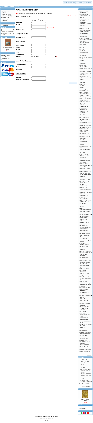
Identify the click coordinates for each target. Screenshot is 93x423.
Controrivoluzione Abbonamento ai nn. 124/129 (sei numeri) (86, 385)
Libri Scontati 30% (5, 14)
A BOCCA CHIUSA (84, 201)
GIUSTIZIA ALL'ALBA (85, 200)
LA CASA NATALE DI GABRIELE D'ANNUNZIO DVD (85, 343)
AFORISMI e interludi (85, 168)
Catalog (6, 6)
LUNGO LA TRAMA (85, 399)
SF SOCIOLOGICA (84, 106)
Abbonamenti (4, 11)
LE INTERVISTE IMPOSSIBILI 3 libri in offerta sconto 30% (85, 94)
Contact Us (3, 59)
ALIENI (82, 85)
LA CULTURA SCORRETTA (7, 47)
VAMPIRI (82, 84)
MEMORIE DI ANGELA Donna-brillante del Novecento (85, 235)
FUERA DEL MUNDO (85, 351)
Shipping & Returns (5, 55)
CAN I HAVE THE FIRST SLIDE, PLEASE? (84, 183)
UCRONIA (82, 104)
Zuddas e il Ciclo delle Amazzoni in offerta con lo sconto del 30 (85, 73)
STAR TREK (83, 203)
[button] (69, 2)
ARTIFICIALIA (83, 330)
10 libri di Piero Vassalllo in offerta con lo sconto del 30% (86, 59)
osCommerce (49, 418)
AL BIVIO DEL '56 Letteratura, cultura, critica (85, 119)
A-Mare (82, 220)
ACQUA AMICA (84, 14)
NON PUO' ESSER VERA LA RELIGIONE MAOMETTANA (85, 227)
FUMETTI (82, 87)
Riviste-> (3, 19)
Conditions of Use (5, 58)
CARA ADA (83, 298)
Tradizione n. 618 (84, 128)
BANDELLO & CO (84, 42)
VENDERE (82, 309)
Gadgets (3, 20)
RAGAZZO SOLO (84, 268)
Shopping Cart (82, 8)
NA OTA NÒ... (84, 377)
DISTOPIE (82, 114)
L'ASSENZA (83, 44)
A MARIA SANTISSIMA (85, 349)
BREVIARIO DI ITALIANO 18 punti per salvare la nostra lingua (85, 283)
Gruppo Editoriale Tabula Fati (51, 416)
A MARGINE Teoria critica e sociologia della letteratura (86, 78)
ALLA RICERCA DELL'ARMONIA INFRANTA (84, 248)
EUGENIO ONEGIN (85, 232)
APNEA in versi (84, 230)
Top (2, 6)
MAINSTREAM (83, 116)
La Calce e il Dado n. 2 (85, 251)
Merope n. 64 (83, 335)
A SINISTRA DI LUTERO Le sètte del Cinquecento (85, 160)
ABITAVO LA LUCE (84, 17)
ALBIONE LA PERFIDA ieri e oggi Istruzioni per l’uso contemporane (85, 148)
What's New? (4, 37)
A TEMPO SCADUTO (85, 15)
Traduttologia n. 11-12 (85, 96)
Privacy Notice (4, 56)
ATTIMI (82, 49)
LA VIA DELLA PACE (86, 366)
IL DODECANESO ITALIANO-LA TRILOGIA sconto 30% (86, 165)
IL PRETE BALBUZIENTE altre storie (85, 315)
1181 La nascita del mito (86, 170)
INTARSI (83, 367)
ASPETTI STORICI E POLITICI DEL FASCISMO (85, 20)
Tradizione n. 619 (84, 90)
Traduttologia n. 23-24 (85, 89)
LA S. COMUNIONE (85, 369)
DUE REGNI (83, 311)
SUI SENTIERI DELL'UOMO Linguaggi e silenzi (85, 240)
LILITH (82, 378)
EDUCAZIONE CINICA (85, 287)
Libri (2, 12)
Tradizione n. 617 (84, 195)
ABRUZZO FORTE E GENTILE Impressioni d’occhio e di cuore (85, 189)
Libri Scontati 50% (5, 15)
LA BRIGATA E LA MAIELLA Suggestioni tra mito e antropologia (85, 278)
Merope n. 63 (83, 340)
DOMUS (82, 208)
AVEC (81, 46)
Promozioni (3, 17)
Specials (80, 388)
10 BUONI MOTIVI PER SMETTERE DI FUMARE (86, 254)
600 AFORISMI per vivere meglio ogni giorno (84, 265)
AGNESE (82, 286)
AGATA (82, 47)
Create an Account (14, 6)
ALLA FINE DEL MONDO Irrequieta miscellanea (84, 156)
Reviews (80, 404)
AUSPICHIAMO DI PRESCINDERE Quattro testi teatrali (86, 40)
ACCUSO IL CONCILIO (85, 209)
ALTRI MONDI (83, 186)
